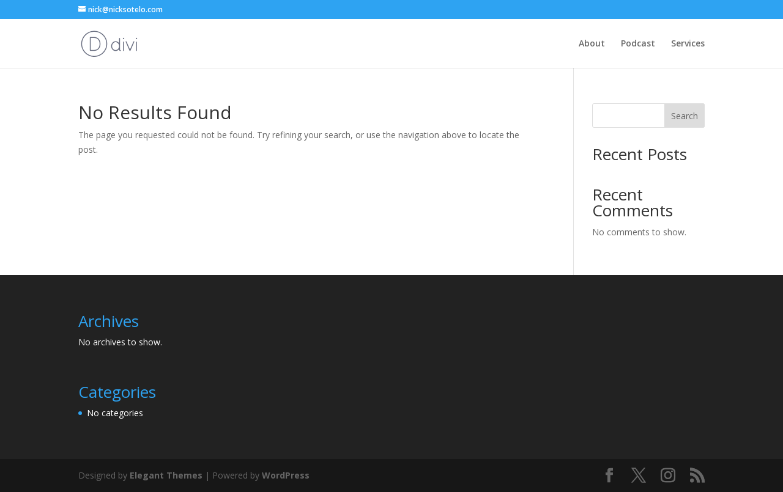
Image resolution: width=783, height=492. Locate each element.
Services (688, 44)
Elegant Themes (166, 475)
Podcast (638, 44)
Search (684, 116)
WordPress (286, 475)
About (592, 44)
